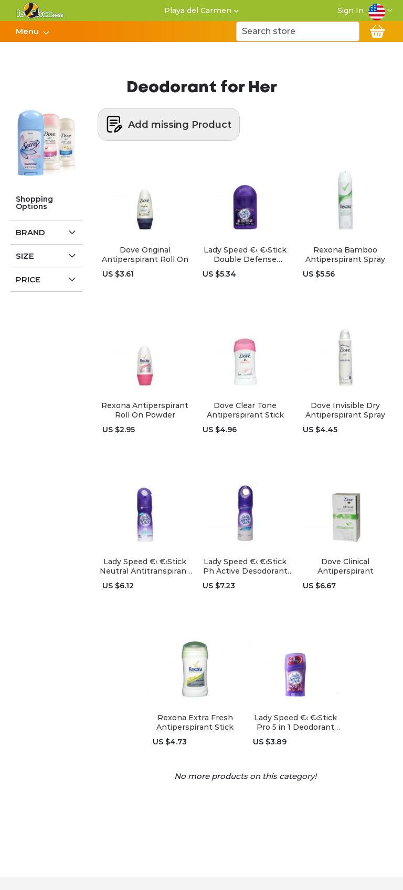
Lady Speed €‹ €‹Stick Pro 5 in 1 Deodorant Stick (295, 722)
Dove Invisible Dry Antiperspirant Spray (345, 410)
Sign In (350, 10)
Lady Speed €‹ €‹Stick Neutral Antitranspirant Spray (145, 566)
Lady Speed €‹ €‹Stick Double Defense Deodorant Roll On (245, 254)
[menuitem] (29, 31)
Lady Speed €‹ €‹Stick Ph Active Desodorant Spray (245, 566)
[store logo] (40, 10)
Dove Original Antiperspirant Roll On (145, 254)
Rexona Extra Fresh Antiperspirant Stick (195, 722)
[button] (380, 10)
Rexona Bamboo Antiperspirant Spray (345, 254)
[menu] (32, 31)
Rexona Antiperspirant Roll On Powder (144, 410)
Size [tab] (25, 256)
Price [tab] (28, 279)
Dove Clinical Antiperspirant (345, 566)
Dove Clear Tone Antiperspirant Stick (245, 410)
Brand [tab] (30, 232)
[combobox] (297, 31)
